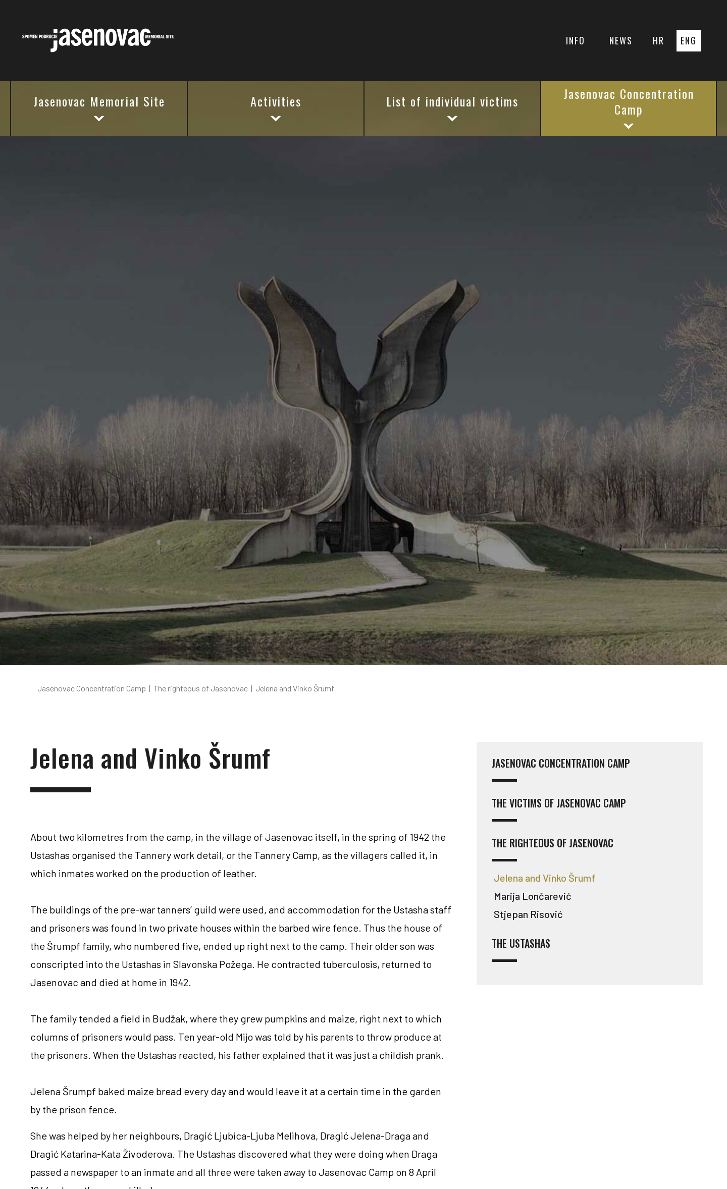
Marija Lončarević (533, 896)
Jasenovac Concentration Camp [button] (628, 107)
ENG (689, 40)
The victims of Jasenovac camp (559, 809)
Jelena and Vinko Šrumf (544, 878)
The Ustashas (521, 949)
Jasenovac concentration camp (561, 769)
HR (658, 40)
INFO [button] (575, 40)
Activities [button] (275, 107)
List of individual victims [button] (452, 107)
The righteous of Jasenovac (552, 849)
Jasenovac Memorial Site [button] (99, 107)
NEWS (621, 40)
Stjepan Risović (528, 914)
